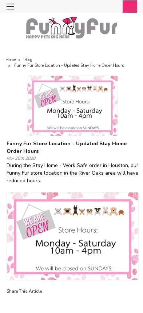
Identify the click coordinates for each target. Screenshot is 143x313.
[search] (98, 7)
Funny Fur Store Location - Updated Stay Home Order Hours (69, 65)
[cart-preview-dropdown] (128, 6)
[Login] (113, 7)
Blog (28, 59)
